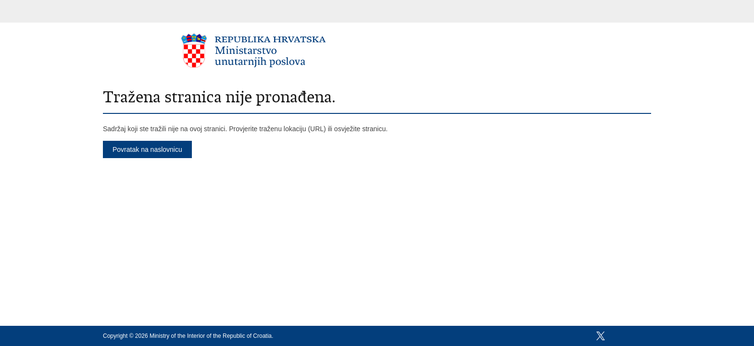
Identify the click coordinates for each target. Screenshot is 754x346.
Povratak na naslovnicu (147, 149)
